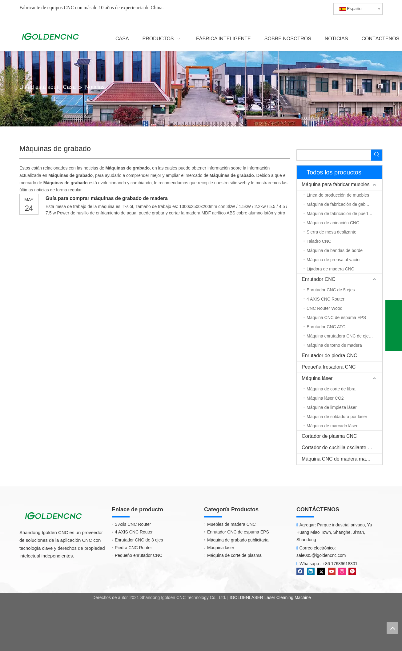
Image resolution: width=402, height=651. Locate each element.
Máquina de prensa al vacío (333, 259)
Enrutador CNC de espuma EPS (238, 531)
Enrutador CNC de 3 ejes (139, 539)
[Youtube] (332, 571)
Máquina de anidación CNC (333, 222)
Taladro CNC (319, 241)
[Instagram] (342, 571)
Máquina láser (317, 378)
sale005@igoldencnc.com (321, 555)
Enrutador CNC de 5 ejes (331, 289)
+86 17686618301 (340, 563)
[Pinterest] (352, 571)
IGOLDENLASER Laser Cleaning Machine (270, 597)
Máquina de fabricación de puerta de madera (344, 213)
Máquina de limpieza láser (332, 407)
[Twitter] (321, 571)
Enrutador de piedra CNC (329, 355)
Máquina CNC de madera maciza (338, 458)
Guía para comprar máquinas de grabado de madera (107, 198)
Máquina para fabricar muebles (336, 184)
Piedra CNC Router (133, 547)
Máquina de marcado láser (332, 425)
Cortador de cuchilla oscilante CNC (340, 447)
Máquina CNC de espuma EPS (336, 317)
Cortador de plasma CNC (329, 436)
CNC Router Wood (324, 308)
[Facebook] (300, 571)
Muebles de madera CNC (231, 524)
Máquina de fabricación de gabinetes (342, 204)
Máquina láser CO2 (325, 398)
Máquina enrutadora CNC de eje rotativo (344, 335)
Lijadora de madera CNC (330, 268)
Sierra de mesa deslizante (331, 232)
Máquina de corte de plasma (234, 555)
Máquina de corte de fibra (331, 388)
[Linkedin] (311, 571)
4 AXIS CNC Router (325, 299)
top (392, 628)
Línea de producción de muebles (338, 195)
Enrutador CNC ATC (326, 326)
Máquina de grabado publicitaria (237, 539)
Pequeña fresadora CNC (329, 366)
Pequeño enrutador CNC (138, 555)
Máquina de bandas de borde (335, 250)
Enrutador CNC (318, 279)
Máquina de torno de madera (334, 345)
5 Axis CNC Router (133, 524)
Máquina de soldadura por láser (337, 416)
